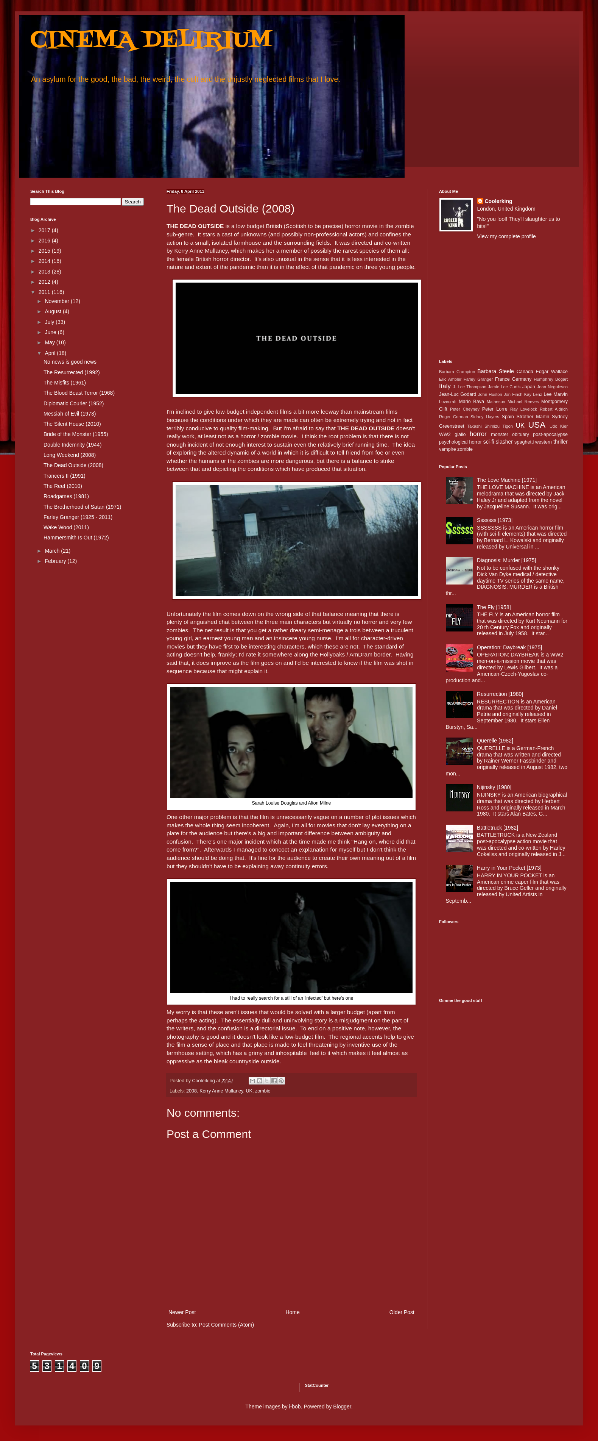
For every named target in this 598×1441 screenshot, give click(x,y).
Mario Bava (471, 401)
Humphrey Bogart (551, 379)
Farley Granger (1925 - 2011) (78, 517)
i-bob (295, 1406)
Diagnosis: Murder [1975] (506, 560)
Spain (508, 416)
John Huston (490, 394)
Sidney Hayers (484, 416)
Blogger (342, 1406)
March (53, 551)
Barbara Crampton (457, 371)
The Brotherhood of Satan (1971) (82, 507)
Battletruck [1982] (497, 828)
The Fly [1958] (494, 607)
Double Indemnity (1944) (72, 445)
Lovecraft (447, 401)
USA (536, 425)
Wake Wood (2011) (66, 527)
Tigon (507, 426)
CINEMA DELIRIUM (151, 40)
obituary (520, 434)
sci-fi (488, 442)
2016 (45, 241)
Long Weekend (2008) (70, 455)
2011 (45, 292)
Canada (525, 371)
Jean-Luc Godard (457, 394)
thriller (560, 442)
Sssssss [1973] (494, 520)
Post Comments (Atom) (226, 1325)
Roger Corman (453, 416)
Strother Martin (533, 416)
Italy (445, 386)
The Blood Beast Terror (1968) (79, 393)
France (502, 379)
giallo (460, 434)
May (50, 342)
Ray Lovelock (523, 409)
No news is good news (70, 362)
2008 (191, 1091)
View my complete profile (506, 236)
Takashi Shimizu (483, 426)
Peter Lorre (495, 409)
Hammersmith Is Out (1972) (76, 538)
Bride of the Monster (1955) (76, 434)
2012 (45, 282)
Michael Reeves (523, 401)
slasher (504, 442)
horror (478, 434)
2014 (45, 261)
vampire (447, 449)
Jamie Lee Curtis (504, 386)
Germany (522, 379)
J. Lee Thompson (469, 386)
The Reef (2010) (63, 486)
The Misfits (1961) (65, 383)
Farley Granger (478, 379)
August (53, 311)
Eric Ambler (450, 379)
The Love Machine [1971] (507, 480)
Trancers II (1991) (65, 476)
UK (249, 1091)
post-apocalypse (550, 434)
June (51, 332)
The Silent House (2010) (72, 424)
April (51, 353)
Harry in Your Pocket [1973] (509, 868)
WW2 (445, 434)
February (56, 561)
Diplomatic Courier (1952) (74, 403)
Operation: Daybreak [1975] (509, 647)
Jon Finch (513, 394)
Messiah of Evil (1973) (70, 414)
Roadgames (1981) (66, 496)
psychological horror (460, 442)
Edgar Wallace (552, 371)
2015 (45, 251)
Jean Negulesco (552, 386)
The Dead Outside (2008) (73, 465)
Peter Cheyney (465, 409)
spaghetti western (533, 442)
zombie (263, 1091)
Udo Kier (559, 426)
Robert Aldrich (554, 409)
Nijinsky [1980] (494, 787)
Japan (528, 386)
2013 (45, 272)
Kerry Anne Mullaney (221, 1091)
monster (499, 434)
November (57, 301)
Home (292, 1312)
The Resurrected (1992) (72, 372)
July (50, 322)
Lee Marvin (556, 394)
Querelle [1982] (495, 741)
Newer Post (182, 1312)
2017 (45, 230)
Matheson (496, 401)
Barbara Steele (495, 371)
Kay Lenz (533, 394)
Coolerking (498, 201)
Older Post (401, 1312)
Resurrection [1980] (500, 694)
